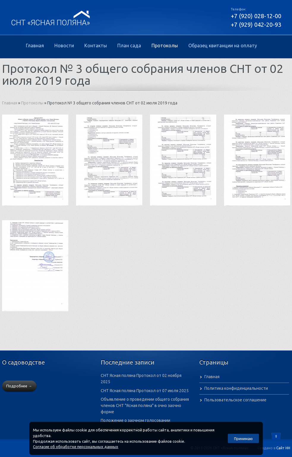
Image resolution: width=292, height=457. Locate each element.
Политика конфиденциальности (236, 388)
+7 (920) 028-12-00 (256, 15)
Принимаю (243, 438)
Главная (35, 45)
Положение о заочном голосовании (135, 420)
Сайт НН (283, 448)
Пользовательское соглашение (235, 399)
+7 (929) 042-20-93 (256, 24)
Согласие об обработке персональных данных (75, 447)
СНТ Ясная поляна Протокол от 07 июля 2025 (145, 390)
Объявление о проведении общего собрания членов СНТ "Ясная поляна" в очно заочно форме (145, 405)
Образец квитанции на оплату (222, 45)
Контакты (95, 45)
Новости (64, 45)
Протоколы (164, 45)
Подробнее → (19, 386)
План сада (129, 45)
